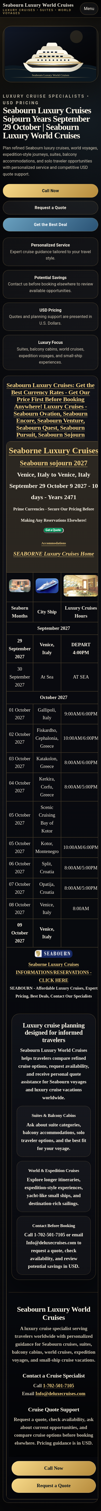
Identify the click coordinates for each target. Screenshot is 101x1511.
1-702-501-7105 (58, 1385)
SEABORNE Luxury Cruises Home (53, 554)
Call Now (50, 190)
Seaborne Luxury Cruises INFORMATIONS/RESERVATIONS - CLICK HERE (54, 972)
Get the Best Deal (50, 224)
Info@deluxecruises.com (60, 1393)
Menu (89, 8)
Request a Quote (50, 207)
